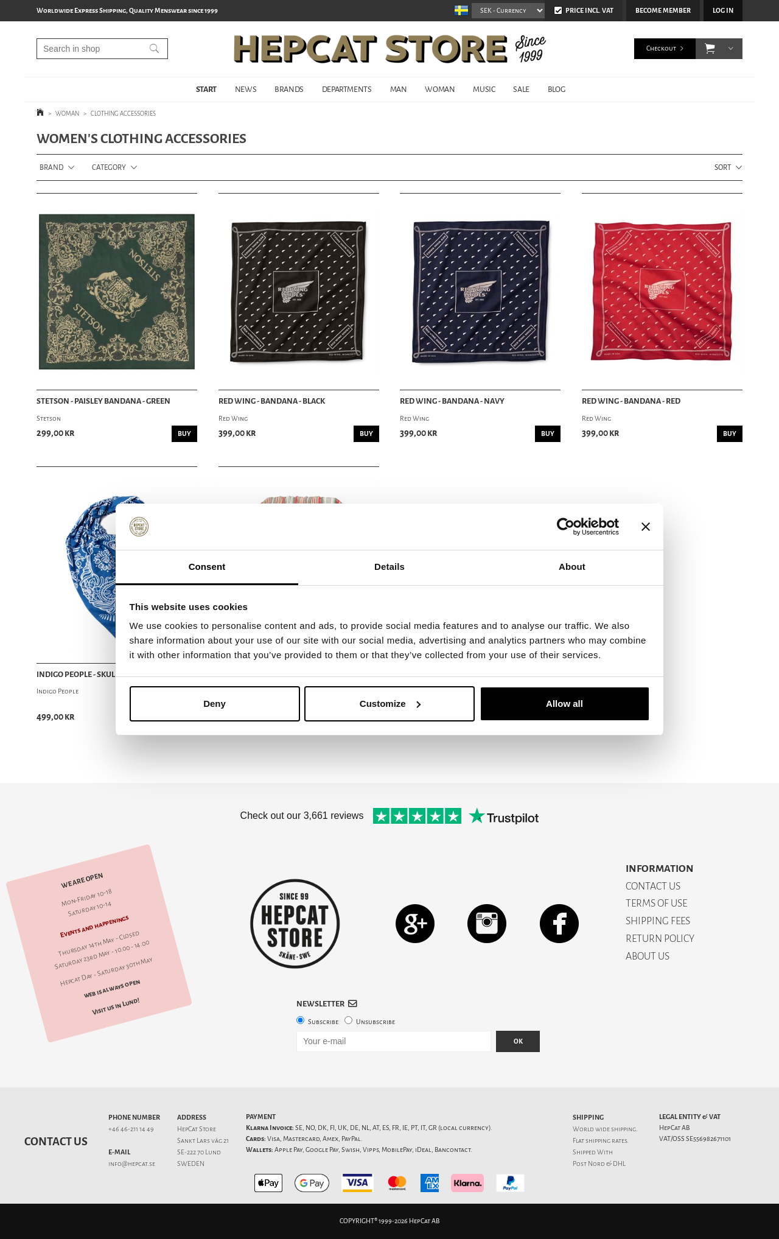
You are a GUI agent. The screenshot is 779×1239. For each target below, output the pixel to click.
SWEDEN (190, 1163)
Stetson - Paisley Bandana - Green (103, 401)
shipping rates (606, 1140)
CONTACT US (653, 886)
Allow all (564, 703)
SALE (521, 89)
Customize (390, 703)
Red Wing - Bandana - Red (631, 401)
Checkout (661, 48)
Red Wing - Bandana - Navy (452, 401)
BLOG (556, 89)
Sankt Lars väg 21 (203, 1140)
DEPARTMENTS (347, 89)
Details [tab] (389, 566)
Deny (214, 703)
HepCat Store (196, 1129)
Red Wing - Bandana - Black (271, 401)
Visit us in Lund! (116, 1006)
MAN (398, 89)
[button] (710, 48)
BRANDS (289, 89)
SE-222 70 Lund (199, 1152)
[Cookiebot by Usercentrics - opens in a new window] (565, 527)
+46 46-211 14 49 (131, 1129)
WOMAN (440, 89)
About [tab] (572, 566)
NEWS (245, 89)
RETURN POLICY (660, 938)
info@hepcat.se (131, 1163)
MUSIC (484, 89)
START (206, 89)
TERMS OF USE (656, 903)
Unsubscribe (375, 1022)
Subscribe (323, 1022)
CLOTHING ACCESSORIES (123, 114)
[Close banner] (645, 526)
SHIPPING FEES (658, 920)
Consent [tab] (207, 566)
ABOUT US (647, 956)
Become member (663, 10)
